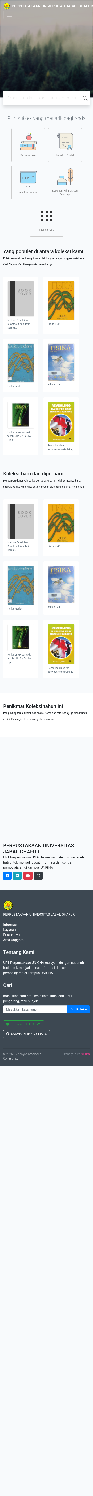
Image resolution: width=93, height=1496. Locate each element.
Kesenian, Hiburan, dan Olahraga (65, 182)
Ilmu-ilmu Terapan (28, 182)
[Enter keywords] (35, 1009)
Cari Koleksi (78, 1009)
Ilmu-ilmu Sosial (65, 145)
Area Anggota (13, 940)
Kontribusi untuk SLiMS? (26, 1034)
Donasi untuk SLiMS (23, 1024)
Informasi (10, 925)
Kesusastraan (28, 145)
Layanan (9, 930)
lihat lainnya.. (46, 219)
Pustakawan (12, 935)
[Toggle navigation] (9, 15)
